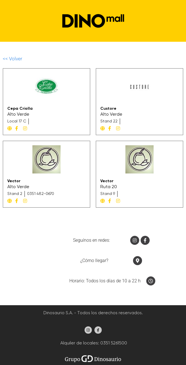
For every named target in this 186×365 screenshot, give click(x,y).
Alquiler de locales (78, 343)
